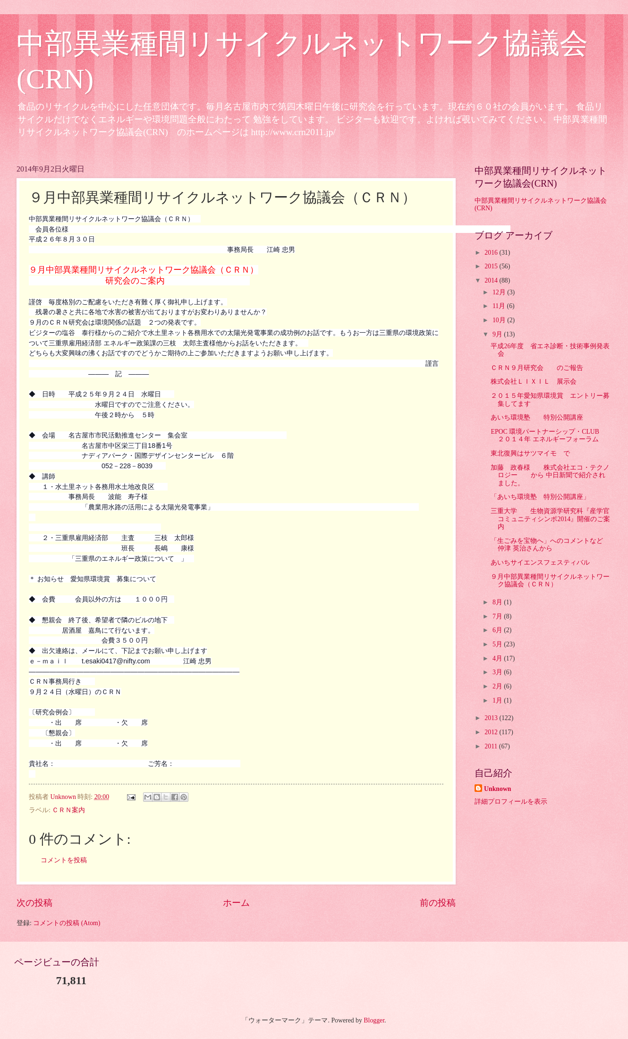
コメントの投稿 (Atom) (66, 923)
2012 (491, 732)
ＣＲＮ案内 (68, 810)
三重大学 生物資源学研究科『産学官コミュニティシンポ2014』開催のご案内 (550, 518)
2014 (491, 280)
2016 (491, 252)
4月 (498, 658)
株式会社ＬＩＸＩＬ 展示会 (534, 381)
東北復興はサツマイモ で (530, 453)
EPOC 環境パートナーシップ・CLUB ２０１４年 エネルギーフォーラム (548, 435)
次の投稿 (34, 903)
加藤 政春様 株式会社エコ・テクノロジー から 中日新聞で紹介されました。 (550, 475)
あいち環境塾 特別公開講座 (537, 417)
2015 (491, 266)
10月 (499, 320)
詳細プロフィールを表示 (511, 801)
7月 (498, 616)
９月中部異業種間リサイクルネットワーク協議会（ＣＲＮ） (550, 580)
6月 (498, 630)
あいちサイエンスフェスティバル (540, 562)
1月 (498, 700)
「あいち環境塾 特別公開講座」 (540, 496)
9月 (498, 334)
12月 (499, 292)
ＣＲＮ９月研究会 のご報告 (537, 367)
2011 (491, 746)
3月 (498, 672)
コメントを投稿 (64, 860)
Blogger (374, 1020)
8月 (498, 602)
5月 (498, 644)
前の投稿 (438, 903)
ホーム (236, 903)
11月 (499, 305)
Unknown (497, 788)
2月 (498, 686)
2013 (491, 717)
